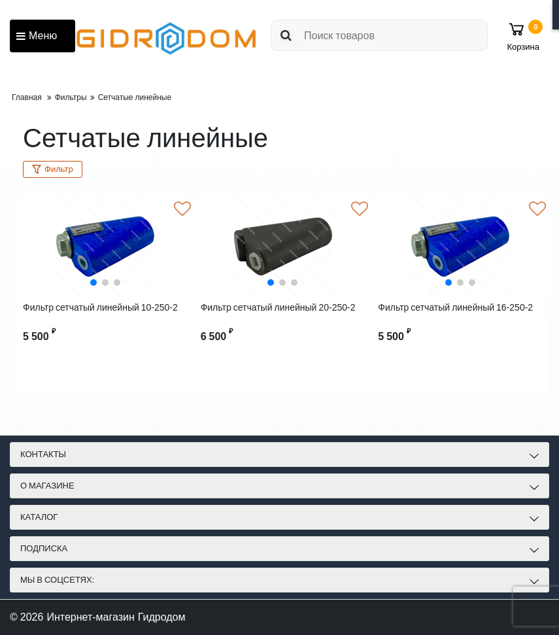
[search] (379, 35)
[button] (93, 282)
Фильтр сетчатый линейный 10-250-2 (100, 307)
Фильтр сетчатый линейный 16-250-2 (455, 307)
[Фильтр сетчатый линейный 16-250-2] (460, 246)
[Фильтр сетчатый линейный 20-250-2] (283, 246)
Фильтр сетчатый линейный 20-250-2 (278, 307)
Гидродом (162, 617)
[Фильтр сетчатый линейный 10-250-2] (105, 246)
